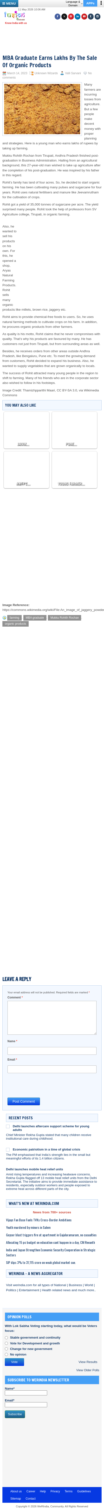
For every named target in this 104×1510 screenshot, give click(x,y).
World (89, 1285)
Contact (30, 1498)
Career (30, 1491)
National (60, 1285)
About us (16, 1491)
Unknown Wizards (46, 73)
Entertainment (29, 1290)
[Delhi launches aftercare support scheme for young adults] (8, 1126)
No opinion (18, 1354)
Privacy (55, 1491)
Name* (26, 1391)
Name (12, 1041)
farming (14, 617)
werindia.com (23, 1285)
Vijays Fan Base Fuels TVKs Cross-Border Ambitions (39, 1219)
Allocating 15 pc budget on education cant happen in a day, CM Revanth (50, 1242)
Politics (11, 1290)
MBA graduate (35, 617)
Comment (15, 997)
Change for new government (31, 1349)
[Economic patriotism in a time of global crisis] (8, 1149)
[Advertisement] (53, 33)
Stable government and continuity (35, 1337)
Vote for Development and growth (35, 1343)
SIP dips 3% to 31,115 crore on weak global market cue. (41, 1262)
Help (43, 1491)
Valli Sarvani (73, 73)
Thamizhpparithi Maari (39, 390)
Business (76, 1285)
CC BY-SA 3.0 (67, 390)
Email (12, 1059)
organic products (15, 623)
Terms (68, 1491)
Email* (26, 1403)
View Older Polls (87, 1370)
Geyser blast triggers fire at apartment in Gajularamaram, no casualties (51, 1234)
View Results (87, 1362)
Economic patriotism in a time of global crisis (46, 1149)
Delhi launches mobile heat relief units (34, 1169)
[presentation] (44, 1085)
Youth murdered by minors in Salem (28, 1227)
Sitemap (15, 1498)
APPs (90, 3)
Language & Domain (74, 3)
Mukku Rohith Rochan (64, 617)
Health (47, 1290)
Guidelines (84, 1491)
